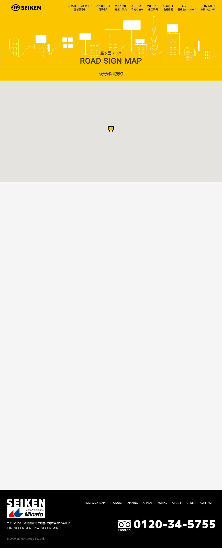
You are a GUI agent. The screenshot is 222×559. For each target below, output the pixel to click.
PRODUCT (116, 514)
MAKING (133, 514)
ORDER (190, 514)
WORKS (162, 514)
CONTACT (206, 514)
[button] (111, 133)
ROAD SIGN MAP (94, 514)
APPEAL (147, 514)
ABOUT (176, 514)
